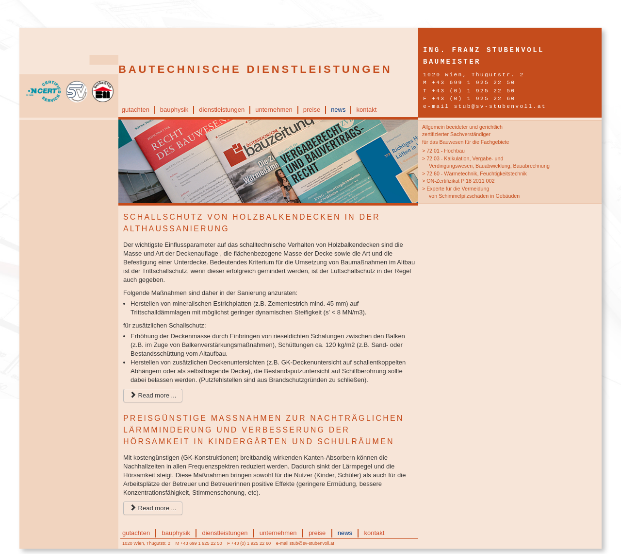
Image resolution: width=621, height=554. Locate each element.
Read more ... (153, 395)
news (338, 109)
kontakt (366, 109)
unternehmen (274, 109)
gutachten (135, 109)
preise (311, 109)
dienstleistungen (222, 109)
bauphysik (174, 109)
